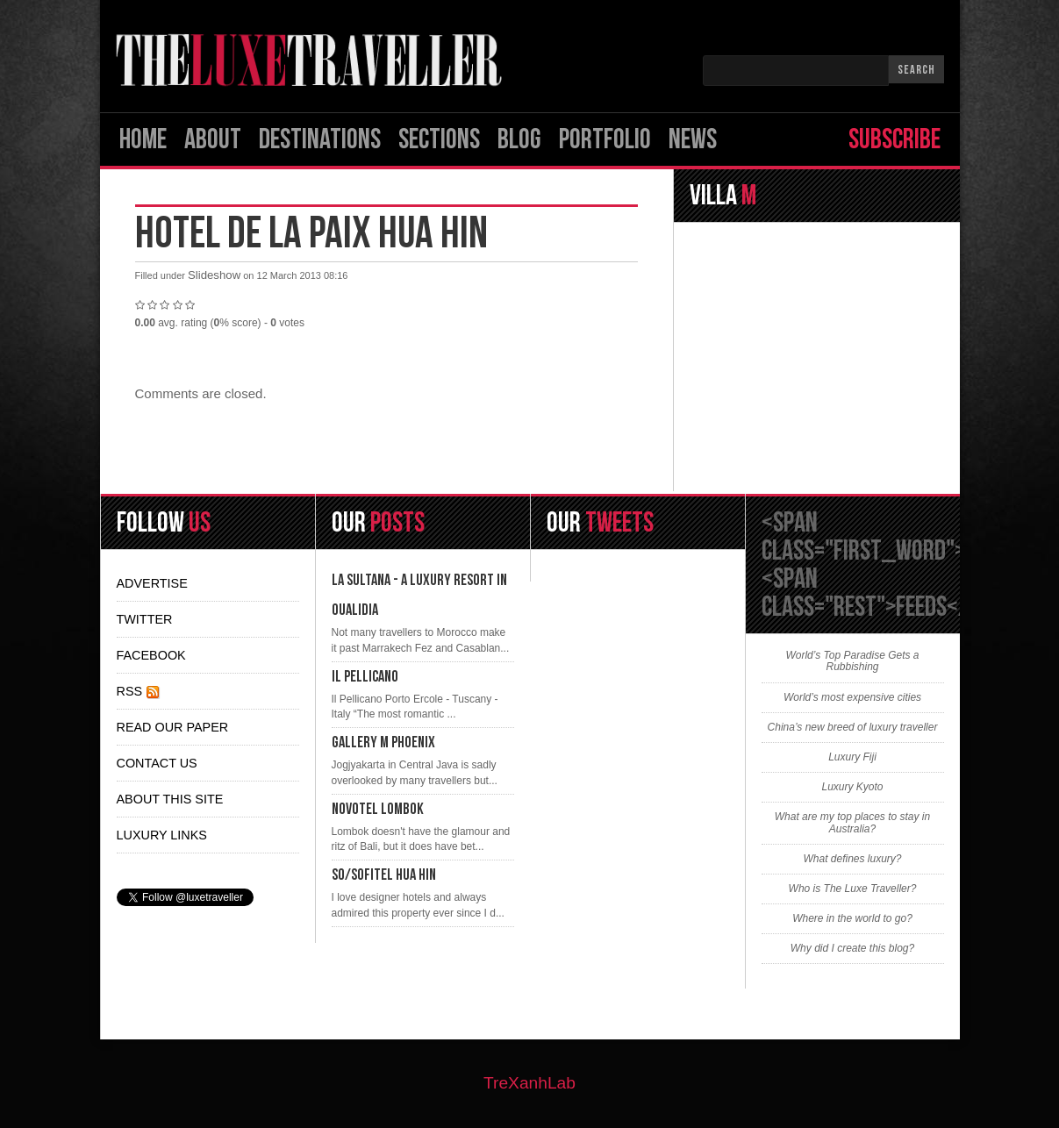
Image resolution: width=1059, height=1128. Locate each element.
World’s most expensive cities (852, 697)
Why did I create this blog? (852, 948)
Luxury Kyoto (852, 787)
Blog (519, 140)
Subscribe (894, 140)
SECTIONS (439, 140)
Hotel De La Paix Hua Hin (311, 234)
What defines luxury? (852, 859)
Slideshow (214, 275)
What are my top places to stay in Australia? (852, 822)
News (693, 140)
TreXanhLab (529, 1083)
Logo (315, 60)
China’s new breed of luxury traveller (853, 727)
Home (143, 140)
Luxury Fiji (852, 757)
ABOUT (212, 140)
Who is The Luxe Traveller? (853, 889)
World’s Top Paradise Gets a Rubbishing (852, 661)
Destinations (320, 140)
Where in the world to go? (852, 919)
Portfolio (605, 140)
